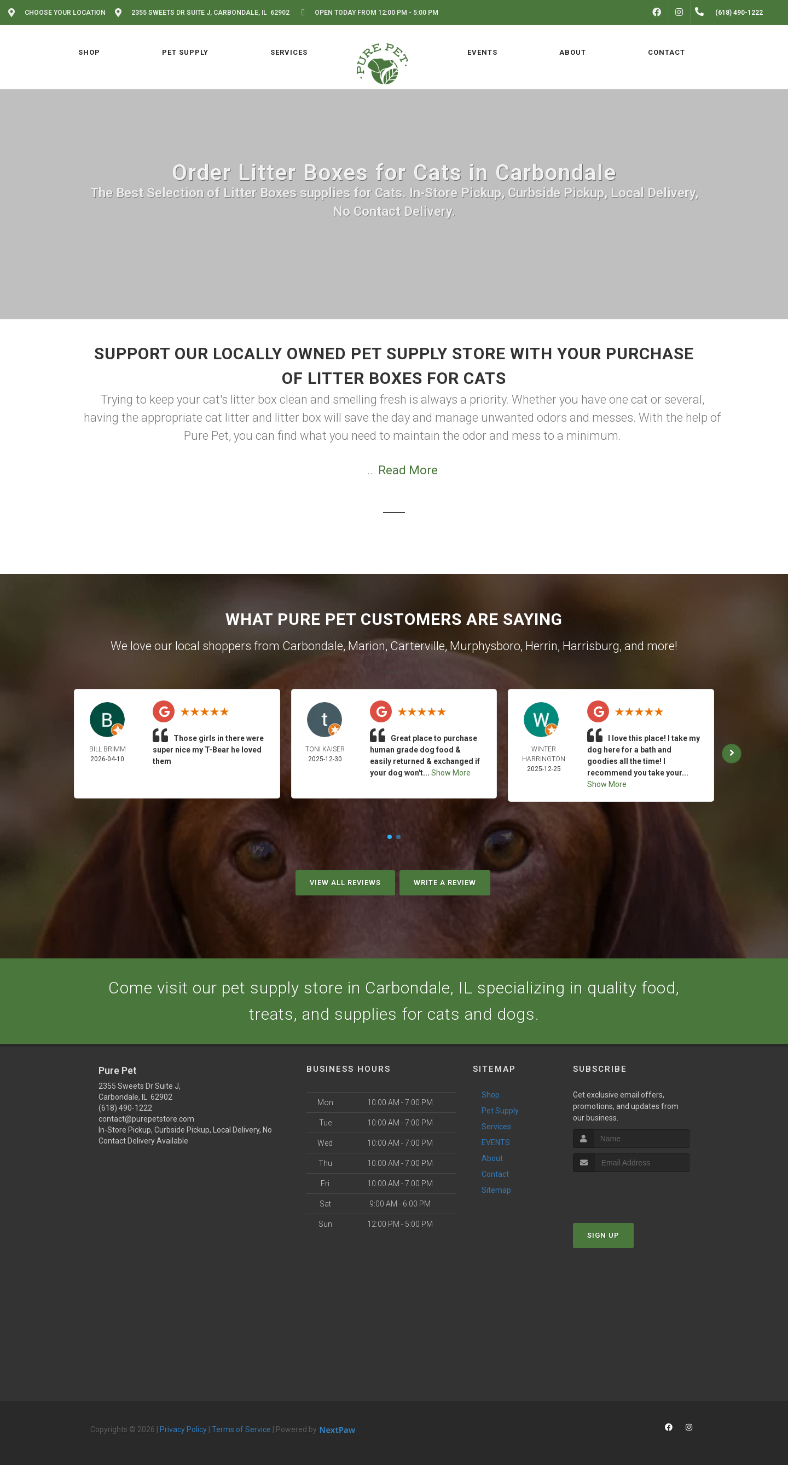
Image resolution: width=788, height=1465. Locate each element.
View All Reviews (345, 882)
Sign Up (603, 1235)
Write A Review (445, 882)
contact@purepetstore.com (146, 1118)
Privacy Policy (183, 1429)
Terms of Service (241, 1429)
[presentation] (631, 1192)
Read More (408, 470)
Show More (451, 772)
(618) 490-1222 (125, 1108)
